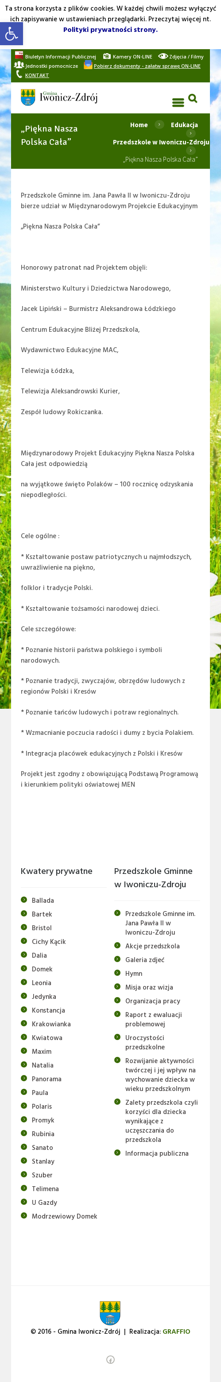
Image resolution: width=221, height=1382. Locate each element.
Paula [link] (40, 1093)
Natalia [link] (43, 1065)
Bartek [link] (42, 914)
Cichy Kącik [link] (49, 942)
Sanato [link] (42, 1148)
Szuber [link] (42, 1175)
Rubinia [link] (43, 1134)
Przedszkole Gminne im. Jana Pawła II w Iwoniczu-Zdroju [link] (160, 923)
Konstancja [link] (48, 1010)
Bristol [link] (42, 928)
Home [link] (139, 124)
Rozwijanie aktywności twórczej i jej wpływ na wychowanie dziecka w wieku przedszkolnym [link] (160, 1075)
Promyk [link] (43, 1120)
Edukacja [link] (184, 124)
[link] (11, 33)
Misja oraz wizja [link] (149, 987)
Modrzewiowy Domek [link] (64, 1216)
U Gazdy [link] (44, 1203)
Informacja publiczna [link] (157, 1154)
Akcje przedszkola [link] (152, 946)
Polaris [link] (42, 1107)
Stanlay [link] (43, 1162)
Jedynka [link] (44, 997)
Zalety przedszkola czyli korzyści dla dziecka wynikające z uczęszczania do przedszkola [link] (161, 1121)
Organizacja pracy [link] (152, 1001)
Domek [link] (42, 969)
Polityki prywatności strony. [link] (110, 30)
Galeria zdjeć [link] (144, 960)
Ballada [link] (43, 901)
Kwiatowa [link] (47, 1038)
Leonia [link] (41, 983)
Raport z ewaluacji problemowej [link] (153, 1020)
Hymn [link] (133, 974)
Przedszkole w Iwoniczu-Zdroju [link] (161, 142)
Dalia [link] (39, 956)
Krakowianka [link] (51, 1024)
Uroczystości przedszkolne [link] (145, 1043)
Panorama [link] (47, 1079)
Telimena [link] (45, 1189)
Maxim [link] (41, 1052)
